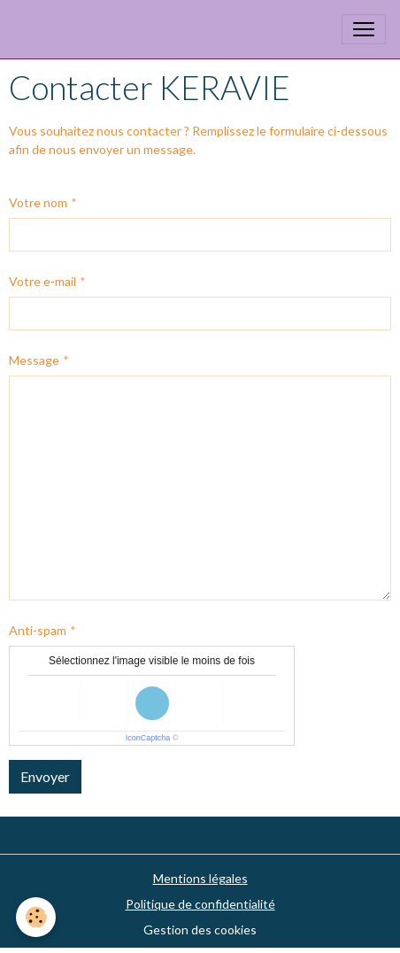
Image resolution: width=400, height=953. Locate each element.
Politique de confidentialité (200, 903)
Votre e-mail (42, 281)
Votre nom (38, 202)
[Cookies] (36, 917)
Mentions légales (200, 878)
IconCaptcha (148, 737)
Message (34, 360)
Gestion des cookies (200, 929)
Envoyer (45, 776)
